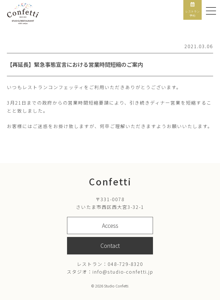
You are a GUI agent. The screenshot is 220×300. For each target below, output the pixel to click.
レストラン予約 (192, 9)
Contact (110, 246)
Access (110, 225)
